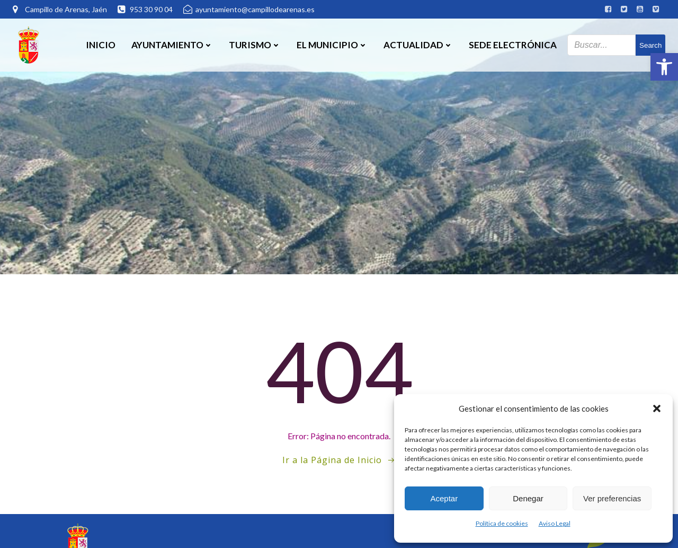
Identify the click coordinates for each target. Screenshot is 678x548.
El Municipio (332, 44)
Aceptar (444, 498)
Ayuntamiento (172, 44)
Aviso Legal (554, 523)
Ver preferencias (612, 498)
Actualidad (418, 44)
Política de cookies (502, 523)
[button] (664, 67)
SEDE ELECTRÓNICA (513, 44)
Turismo (255, 44)
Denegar (528, 498)
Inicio (100, 44)
